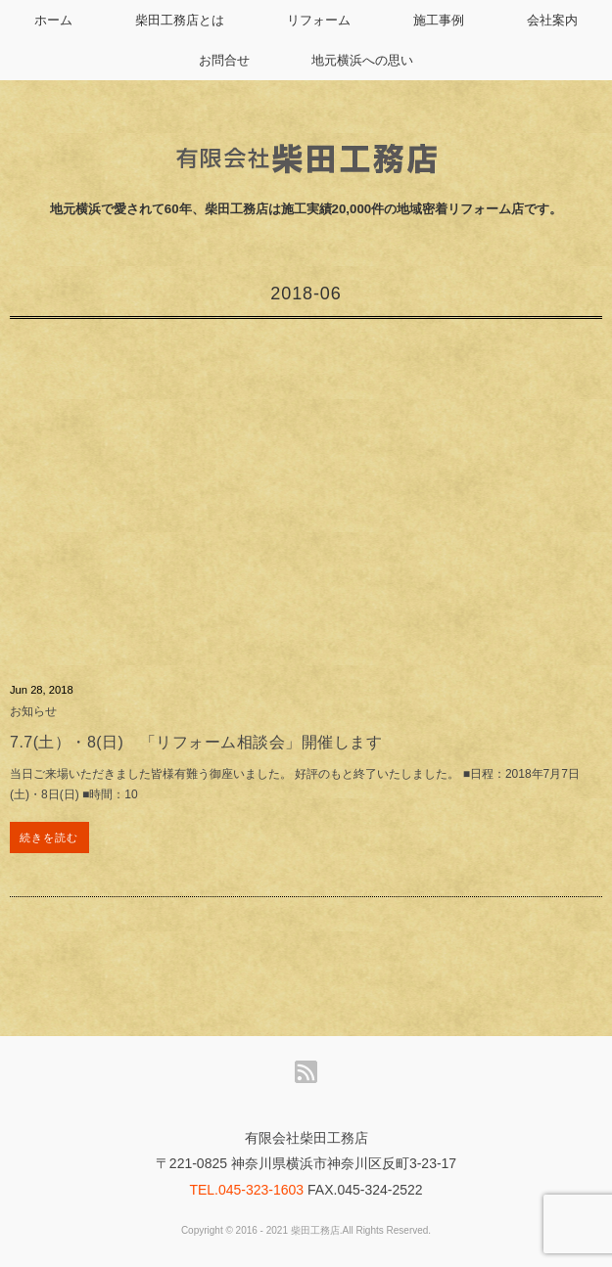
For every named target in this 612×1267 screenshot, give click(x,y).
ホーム (53, 20)
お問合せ (224, 60)
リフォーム (319, 20)
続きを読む (49, 837)
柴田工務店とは (179, 20)
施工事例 (438, 20)
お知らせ (33, 710)
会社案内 (552, 20)
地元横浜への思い (362, 60)
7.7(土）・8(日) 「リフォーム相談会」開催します (196, 742)
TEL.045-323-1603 (246, 1190)
